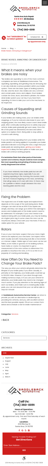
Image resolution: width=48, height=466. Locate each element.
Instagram (28, 431)
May (6, 370)
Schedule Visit (35, 37)
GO (24, 450)
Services (15, 314)
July (6, 364)
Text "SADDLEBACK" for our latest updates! (16, 38)
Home (3, 48)
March (7, 377)
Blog (11, 48)
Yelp (25, 431)
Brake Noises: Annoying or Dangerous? (16, 51)
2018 (4, 353)
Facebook (19, 431)
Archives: (6, 348)
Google (22, 431)
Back (6, 320)
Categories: (8, 332)
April (6, 373)
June (7, 367)
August (8, 361)
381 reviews (29, 19)
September (9, 358)
